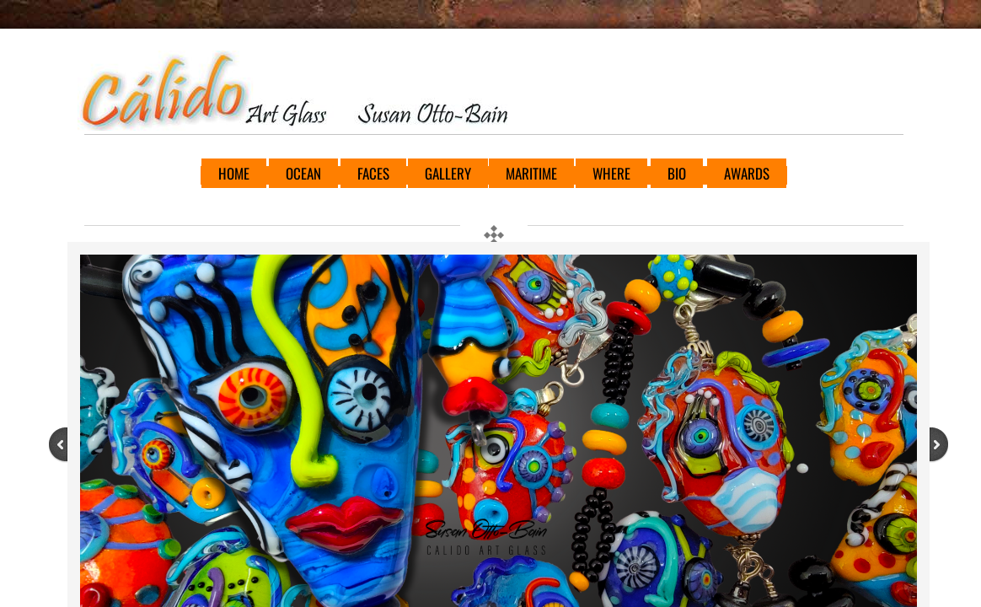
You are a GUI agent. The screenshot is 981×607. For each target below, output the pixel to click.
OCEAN (303, 173)
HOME (233, 173)
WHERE (611, 173)
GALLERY (448, 173)
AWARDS (746, 173)
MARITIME (531, 173)
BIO (676, 173)
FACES (373, 173)
